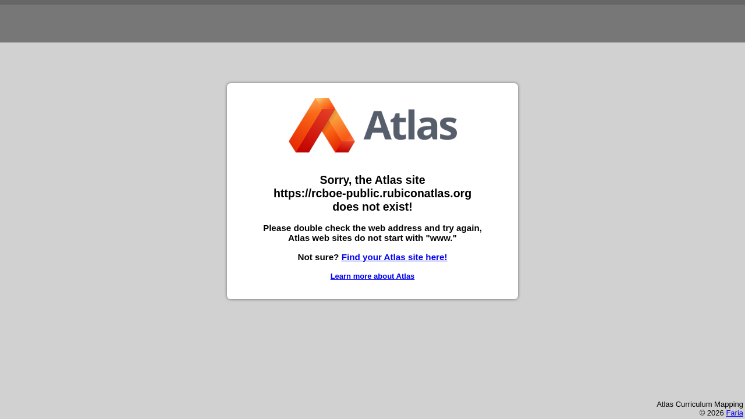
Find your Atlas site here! (395, 257)
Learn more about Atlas (373, 276)
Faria (734, 413)
